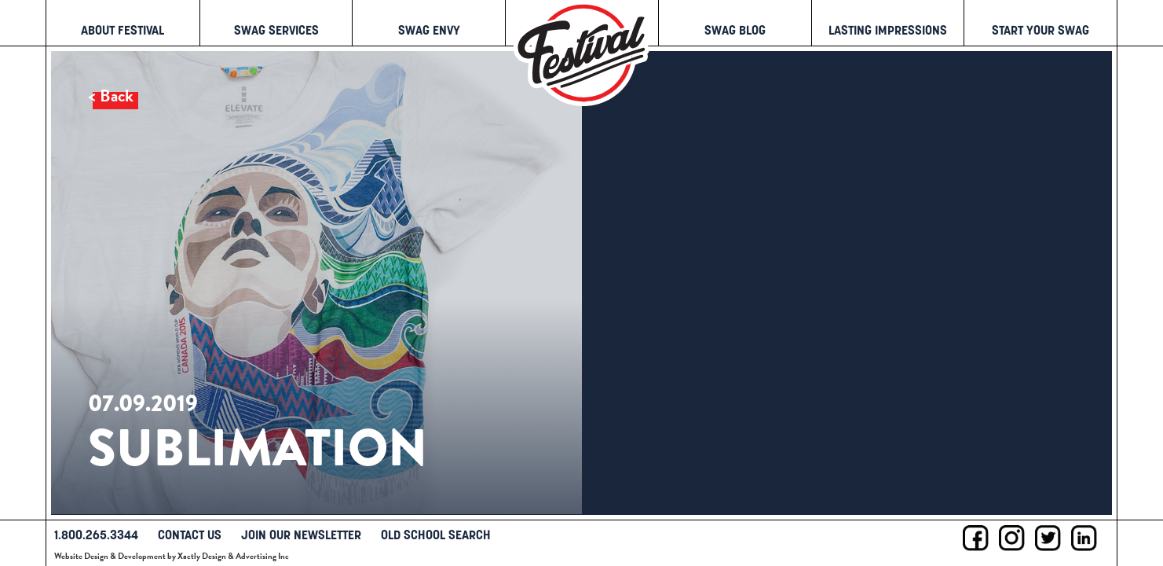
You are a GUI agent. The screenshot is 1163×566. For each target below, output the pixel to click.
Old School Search (436, 534)
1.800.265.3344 (96, 534)
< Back (110, 96)
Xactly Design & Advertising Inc (233, 556)
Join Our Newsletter (301, 534)
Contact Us (189, 534)
